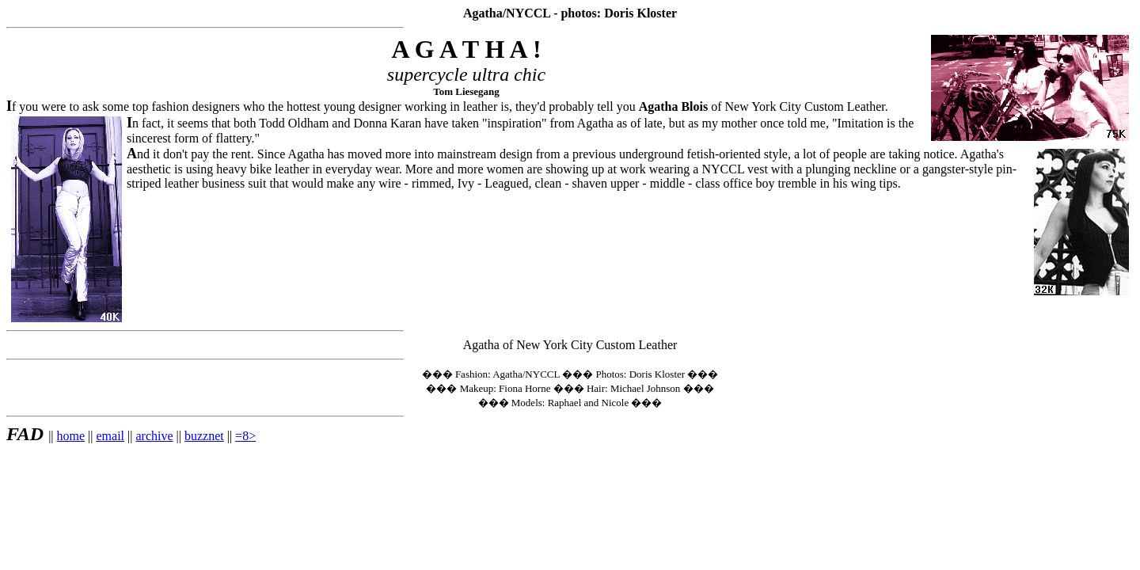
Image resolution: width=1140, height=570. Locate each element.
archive (154, 436)
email (111, 436)
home (71, 436)
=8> (245, 436)
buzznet (204, 436)
